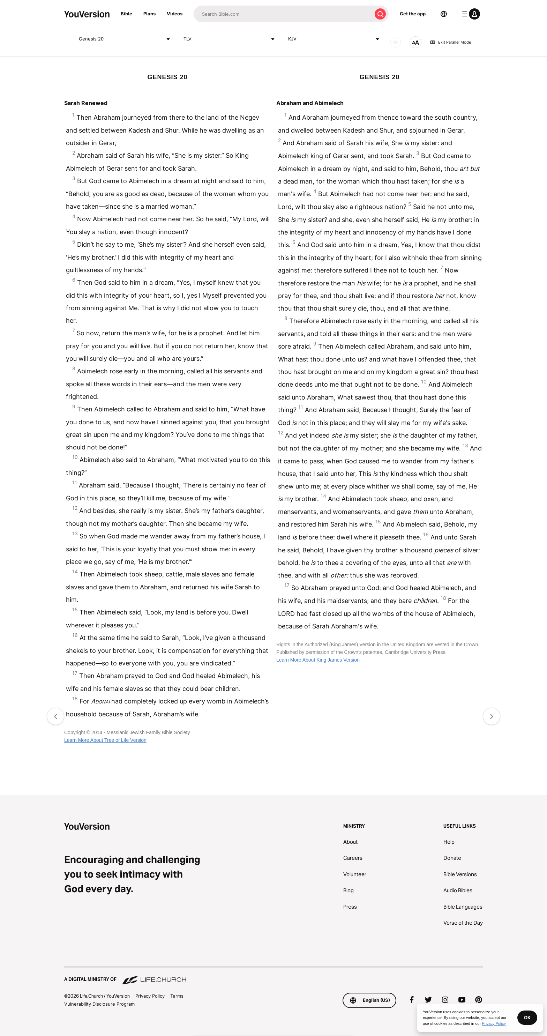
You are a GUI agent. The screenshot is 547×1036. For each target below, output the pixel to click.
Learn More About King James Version (318, 660)
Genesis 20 (125, 39)
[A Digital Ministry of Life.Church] (273, 976)
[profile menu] (469, 14)
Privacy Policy (150, 996)
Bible (126, 13)
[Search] (283, 14)
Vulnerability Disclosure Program (99, 1004)
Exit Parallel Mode (450, 42)
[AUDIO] (395, 42)
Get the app (413, 13)
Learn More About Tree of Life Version (105, 740)
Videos (174, 13)
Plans (149, 13)
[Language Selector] (444, 14)
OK (527, 1017)
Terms (176, 996)
